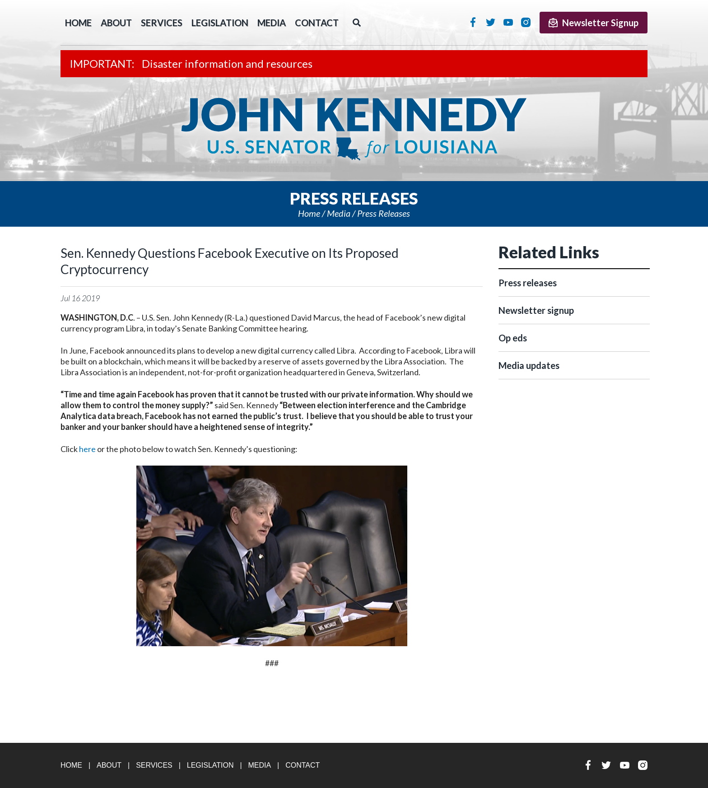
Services (161, 22)
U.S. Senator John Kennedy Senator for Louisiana (354, 129)
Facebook (473, 22)
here (87, 449)
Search (356, 23)
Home (309, 213)
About (116, 22)
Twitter (490, 22)
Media (271, 22)
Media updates (528, 365)
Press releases (383, 213)
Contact (317, 22)
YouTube (508, 22)
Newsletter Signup (593, 22)
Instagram (526, 22)
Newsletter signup (536, 310)
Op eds (512, 337)
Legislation (219, 22)
